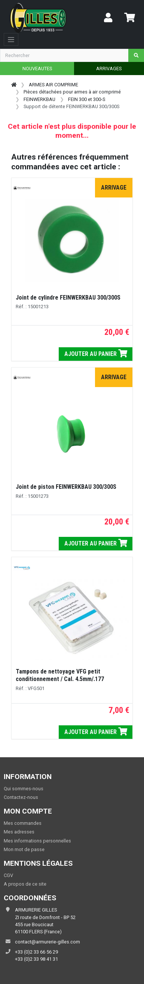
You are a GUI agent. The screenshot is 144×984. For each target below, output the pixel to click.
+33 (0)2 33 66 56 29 (36, 952)
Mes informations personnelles (37, 841)
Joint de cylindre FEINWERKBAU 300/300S (68, 297)
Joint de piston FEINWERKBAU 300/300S (66, 486)
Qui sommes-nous (23, 788)
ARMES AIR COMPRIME (53, 84)
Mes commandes (23, 823)
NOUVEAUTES (37, 68)
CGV (8, 875)
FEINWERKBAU (39, 99)
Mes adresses (19, 832)
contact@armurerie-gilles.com (47, 942)
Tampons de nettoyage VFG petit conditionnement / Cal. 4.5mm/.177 (60, 675)
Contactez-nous (21, 797)
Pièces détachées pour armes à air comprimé (72, 92)
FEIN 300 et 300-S (86, 99)
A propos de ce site (25, 884)
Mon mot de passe (24, 849)
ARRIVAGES (109, 68)
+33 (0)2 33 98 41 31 (36, 959)
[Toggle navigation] (11, 39)
